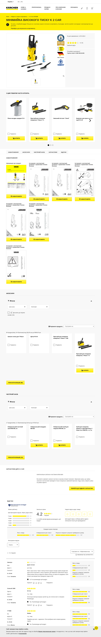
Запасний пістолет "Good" (61, 109)
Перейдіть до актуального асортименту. (23, 28)
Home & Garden (23, 8)
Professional (36, 7)
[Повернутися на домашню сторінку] (12, 8)
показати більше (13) (15, 412)
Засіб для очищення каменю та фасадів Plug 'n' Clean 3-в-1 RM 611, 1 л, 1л (84, 389)
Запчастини (53, 140)
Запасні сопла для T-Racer (16, 316)
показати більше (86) (15, 341)
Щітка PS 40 (34, 316)
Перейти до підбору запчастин (82, 443)
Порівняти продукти (55, 297)
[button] (48, 132)
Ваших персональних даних (46, 631)
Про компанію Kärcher (61, 8)
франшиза (74, 7)
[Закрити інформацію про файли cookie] (94, 629)
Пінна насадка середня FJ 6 (16, 109)
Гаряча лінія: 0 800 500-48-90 (75, 53)
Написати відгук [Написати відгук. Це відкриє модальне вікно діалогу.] (71, 45)
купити (16, 121)
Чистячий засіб (39, 140)
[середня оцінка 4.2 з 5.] (74, 42)
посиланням (22, 633)
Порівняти (13, 116)
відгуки (63, 140)
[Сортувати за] (79, 297)
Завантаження (13, 140)
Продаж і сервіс (47, 8)
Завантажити (16, 184)
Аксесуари (26, 140)
